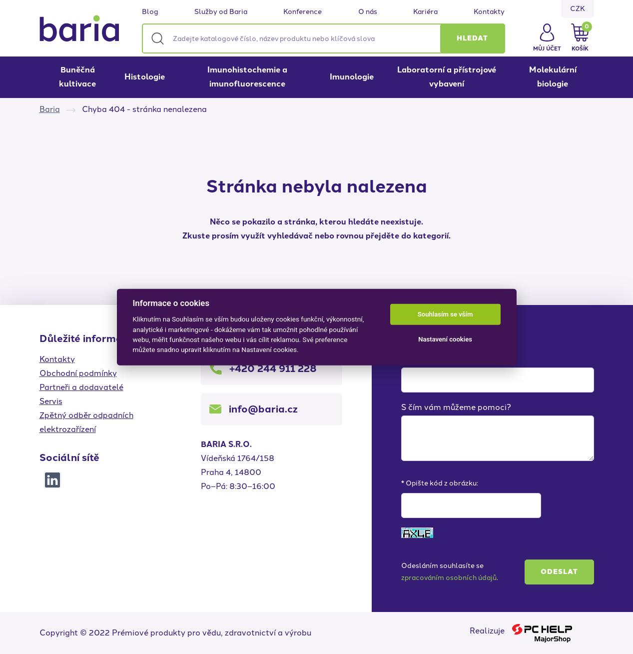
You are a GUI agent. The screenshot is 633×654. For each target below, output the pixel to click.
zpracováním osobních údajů (449, 578)
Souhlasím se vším (445, 314)
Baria (49, 109)
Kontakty (489, 12)
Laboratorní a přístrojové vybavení (446, 76)
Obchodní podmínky (78, 373)
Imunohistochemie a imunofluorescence (247, 76)
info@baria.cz (263, 409)
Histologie (144, 77)
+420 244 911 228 (273, 368)
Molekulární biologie (553, 76)
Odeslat (559, 572)
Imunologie (352, 77)
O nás (367, 12)
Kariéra (425, 12)
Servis (50, 401)
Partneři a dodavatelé (81, 387)
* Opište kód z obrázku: (439, 483)
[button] (472, 39)
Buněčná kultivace (77, 76)
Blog (150, 12)
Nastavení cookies (445, 339)
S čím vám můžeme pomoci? (456, 407)
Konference (302, 12)
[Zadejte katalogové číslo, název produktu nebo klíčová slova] (323, 39)
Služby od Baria (220, 12)
